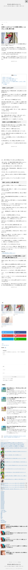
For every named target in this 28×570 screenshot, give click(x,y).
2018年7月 (2, 494)
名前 (3, 366)
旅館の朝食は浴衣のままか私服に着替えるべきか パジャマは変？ (15, 458)
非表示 (15, 75)
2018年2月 (2, 499)
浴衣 (1, 515)
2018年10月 (3, 491)
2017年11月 (3, 502)
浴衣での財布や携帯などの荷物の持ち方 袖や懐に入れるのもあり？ (15, 451)
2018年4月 (2, 497)
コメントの (3, 521)
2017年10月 (3, 503)
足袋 (8, 345)
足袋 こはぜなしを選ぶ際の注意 (9, 80)
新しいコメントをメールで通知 (8, 378)
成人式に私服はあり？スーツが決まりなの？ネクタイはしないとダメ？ (12, 443)
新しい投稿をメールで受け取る (8, 380)
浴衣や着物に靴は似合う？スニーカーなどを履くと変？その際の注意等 (12, 483)
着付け (2, 517)
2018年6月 (2, 495)
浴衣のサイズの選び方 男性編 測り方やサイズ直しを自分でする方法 (15, 465)
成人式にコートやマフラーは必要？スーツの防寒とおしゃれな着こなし (12, 445)
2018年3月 (2, 498)
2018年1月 (2, 500)
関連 (5, 84)
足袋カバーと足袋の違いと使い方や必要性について (12, 437)
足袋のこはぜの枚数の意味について (10, 78)
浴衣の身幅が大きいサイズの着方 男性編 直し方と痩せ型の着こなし (15, 461)
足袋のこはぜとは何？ (7, 77)
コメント (4, 354)
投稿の (3, 520)
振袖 (1, 514)
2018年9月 (2, 492)
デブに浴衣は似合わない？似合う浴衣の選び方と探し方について (15, 472)
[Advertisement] (14, 14)
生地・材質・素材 (4, 345)
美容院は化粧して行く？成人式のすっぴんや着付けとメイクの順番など (12, 446)
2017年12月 (3, 501)
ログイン (2, 519)
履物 (2, 343)
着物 (1, 518)
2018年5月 (2, 496)
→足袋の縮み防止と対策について (8, 252)
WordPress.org (3, 522)
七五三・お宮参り (4, 511)
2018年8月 (2, 493)
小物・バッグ (3, 512)
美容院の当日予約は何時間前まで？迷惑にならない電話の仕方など (12, 442)
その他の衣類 (3, 510)
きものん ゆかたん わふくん (14, 4)
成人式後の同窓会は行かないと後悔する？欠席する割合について (15, 479)
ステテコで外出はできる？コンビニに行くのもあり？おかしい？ (15, 468)
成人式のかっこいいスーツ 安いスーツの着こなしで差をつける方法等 (12, 444)
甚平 (1, 516)
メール (4, 369)
